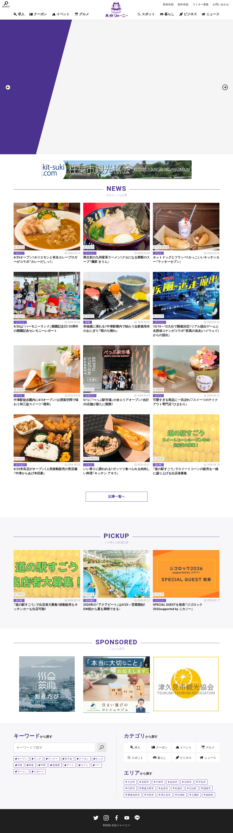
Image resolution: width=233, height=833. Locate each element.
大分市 (131, 782)
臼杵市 (131, 788)
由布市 (164, 788)
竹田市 (150, 794)
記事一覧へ (116, 496)
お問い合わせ (221, 4)
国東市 (207, 788)
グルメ (82, 14)
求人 (19, 14)
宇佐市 (202, 782)
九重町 (195, 794)
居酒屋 (56, 765)
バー (97, 765)
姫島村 (209, 794)
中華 (43, 765)
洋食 (19, 765)
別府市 (145, 782)
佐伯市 (173, 782)
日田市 (188, 782)
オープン (22, 758)
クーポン (38, 14)
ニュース (210, 14)
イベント (61, 14)
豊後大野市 (148, 788)
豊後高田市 (134, 794)
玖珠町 (181, 794)
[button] (225, 89)
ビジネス (188, 14)
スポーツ (39, 771)
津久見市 (166, 794)
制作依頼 (183, 4)
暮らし (167, 14)
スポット (146, 14)
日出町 (193, 788)
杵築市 (178, 788)
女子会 (68, 758)
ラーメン (22, 771)
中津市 (159, 782)
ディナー (53, 758)
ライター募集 (201, 4)
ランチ (37, 758)
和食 (31, 765)
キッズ (99, 758)
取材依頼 (168, 4)
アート (70, 765)
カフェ (84, 765)
